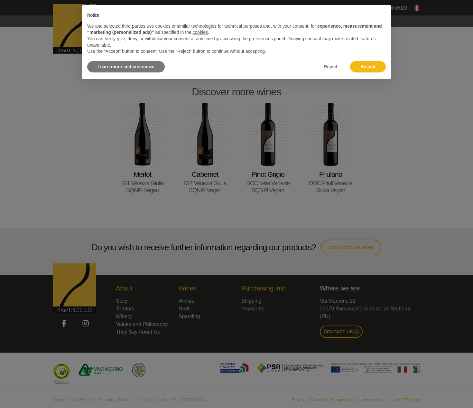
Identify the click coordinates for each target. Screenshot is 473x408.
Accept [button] (368, 66)
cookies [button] (200, 32)
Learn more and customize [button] (125, 66)
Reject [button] (330, 66)
